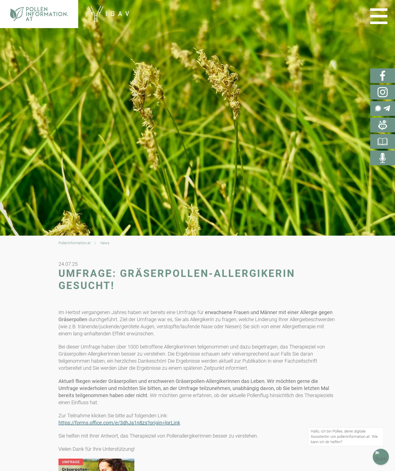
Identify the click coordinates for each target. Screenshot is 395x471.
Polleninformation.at (74, 243)
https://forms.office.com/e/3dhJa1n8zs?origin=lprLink (119, 423)
